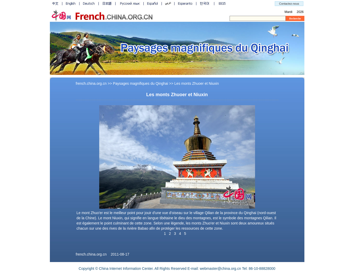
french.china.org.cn (91, 83)
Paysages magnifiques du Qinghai (140, 83)
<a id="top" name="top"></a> (177, 11)
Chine (90, 218)
